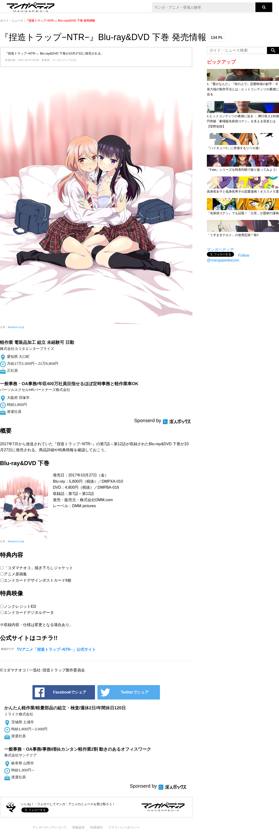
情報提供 (78, 827)
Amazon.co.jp (16, 327)
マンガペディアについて (49, 827)
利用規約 (96, 827)
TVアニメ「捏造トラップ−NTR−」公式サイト (56, 649)
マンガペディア (220, 250)
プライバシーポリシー (124, 827)
